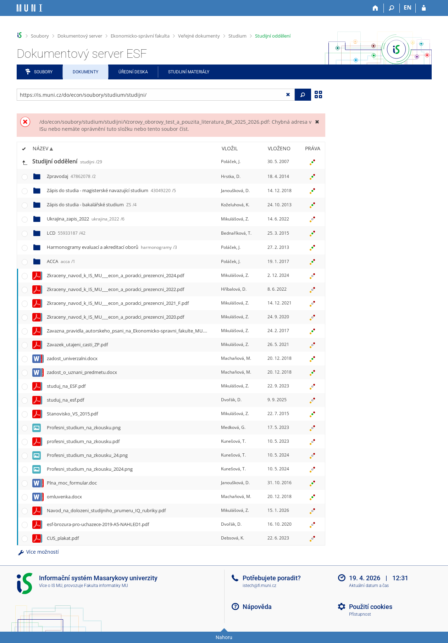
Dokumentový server (79, 36)
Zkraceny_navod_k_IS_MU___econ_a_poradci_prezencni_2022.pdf (115, 289)
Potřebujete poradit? (272, 578)
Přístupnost (360, 614)
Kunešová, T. (233, 441)
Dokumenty (85, 71)
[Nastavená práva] (312, 161)
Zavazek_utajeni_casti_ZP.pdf (77, 344)
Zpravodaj (71, 176)
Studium (237, 36)
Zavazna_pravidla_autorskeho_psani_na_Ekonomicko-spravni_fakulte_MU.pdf (129, 331)
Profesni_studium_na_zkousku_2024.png (90, 469)
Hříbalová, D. (234, 289)
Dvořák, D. (231, 400)
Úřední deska (133, 71)
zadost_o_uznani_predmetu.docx (82, 372)
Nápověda (257, 606)
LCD (66, 233)
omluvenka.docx (64, 496)
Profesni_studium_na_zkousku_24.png (87, 455)
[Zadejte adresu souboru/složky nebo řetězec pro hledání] (156, 95)
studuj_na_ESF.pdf (66, 386)
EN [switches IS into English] (407, 7)
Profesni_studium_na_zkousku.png (84, 427)
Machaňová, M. (236, 358)
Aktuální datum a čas (369, 585)
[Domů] (376, 8)
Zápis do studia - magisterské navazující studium (111, 190)
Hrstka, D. (230, 176)
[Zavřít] (317, 121)
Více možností (38, 551)
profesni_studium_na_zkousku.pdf (83, 441)
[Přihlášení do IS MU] (424, 8)
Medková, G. (233, 427)
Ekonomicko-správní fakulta (140, 36)
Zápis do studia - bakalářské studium (92, 204)
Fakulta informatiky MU (106, 585)
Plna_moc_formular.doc (72, 483)
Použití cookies (370, 606)
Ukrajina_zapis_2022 (86, 219)
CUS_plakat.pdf (63, 538)
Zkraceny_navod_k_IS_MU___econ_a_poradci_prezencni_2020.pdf (115, 317)
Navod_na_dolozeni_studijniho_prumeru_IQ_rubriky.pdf (106, 510)
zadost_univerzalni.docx (72, 358)
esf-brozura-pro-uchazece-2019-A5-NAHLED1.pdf (98, 524)
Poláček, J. (230, 161)
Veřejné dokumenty (199, 36)
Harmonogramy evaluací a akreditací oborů (112, 247)
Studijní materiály (188, 71)
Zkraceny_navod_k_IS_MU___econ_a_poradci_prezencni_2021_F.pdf (118, 303)
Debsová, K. (232, 538)
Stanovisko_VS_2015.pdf (72, 413)
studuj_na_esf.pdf (65, 400)
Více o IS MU (50, 585)
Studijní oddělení (273, 36)
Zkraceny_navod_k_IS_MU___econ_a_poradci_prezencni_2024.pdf (115, 275)
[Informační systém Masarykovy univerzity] (29, 8)
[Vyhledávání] (392, 8)
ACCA (61, 261)
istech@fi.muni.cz (259, 585)
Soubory (40, 36)
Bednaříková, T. (236, 233)
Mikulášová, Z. (235, 219)
